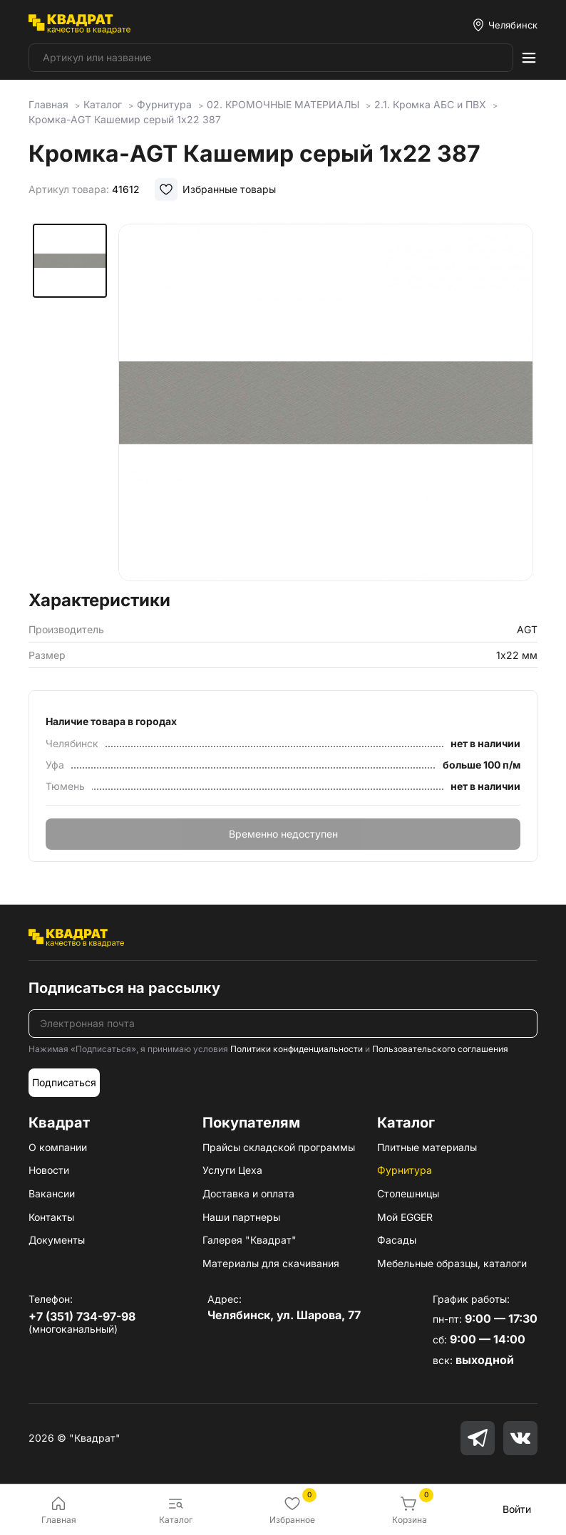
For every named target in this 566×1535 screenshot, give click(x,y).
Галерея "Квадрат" (249, 1240)
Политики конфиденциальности (296, 1049)
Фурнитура (404, 1170)
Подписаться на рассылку (124, 988)
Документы (57, 1240)
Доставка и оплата (248, 1193)
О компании (58, 1147)
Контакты (51, 1217)
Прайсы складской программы (278, 1147)
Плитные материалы (427, 1147)
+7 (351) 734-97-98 (82, 1316)
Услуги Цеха (232, 1170)
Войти (517, 1509)
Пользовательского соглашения (440, 1049)
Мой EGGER (405, 1217)
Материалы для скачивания (270, 1263)
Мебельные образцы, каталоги (452, 1263)
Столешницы (408, 1193)
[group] (325, 402)
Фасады (396, 1240)
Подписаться (64, 1082)
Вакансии (52, 1193)
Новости (49, 1170)
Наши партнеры (241, 1217)
